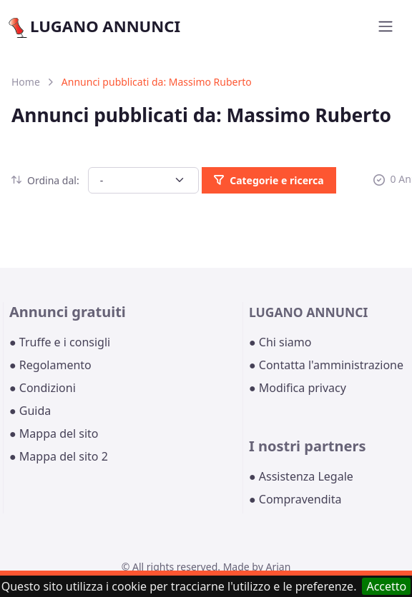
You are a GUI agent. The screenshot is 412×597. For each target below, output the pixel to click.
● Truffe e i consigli (59, 342)
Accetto (386, 586)
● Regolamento (50, 365)
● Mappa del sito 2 (58, 456)
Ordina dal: (45, 180)
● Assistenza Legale (301, 476)
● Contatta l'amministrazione (326, 365)
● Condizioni (42, 388)
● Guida (30, 410)
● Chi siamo (280, 342)
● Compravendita (295, 499)
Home (25, 82)
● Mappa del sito (54, 433)
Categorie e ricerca (268, 180)
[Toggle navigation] (385, 26)
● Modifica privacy (297, 388)
